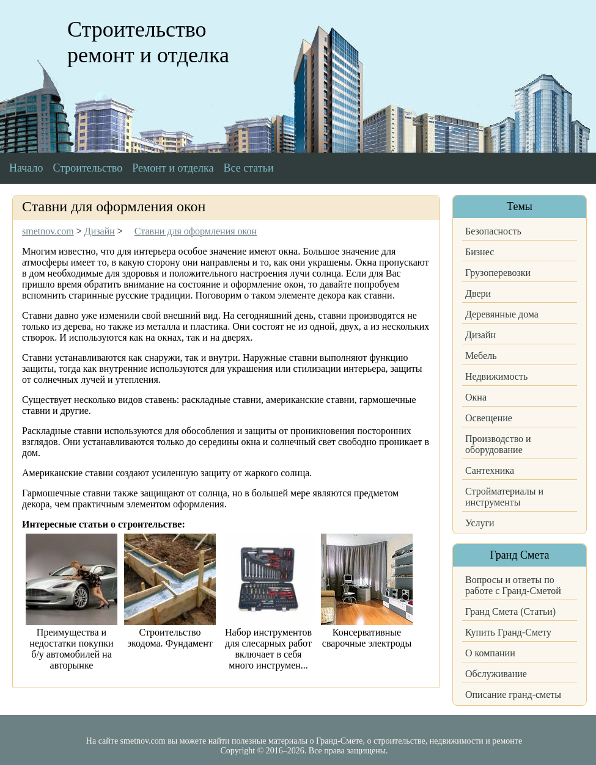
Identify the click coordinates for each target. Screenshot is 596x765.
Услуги (480, 523)
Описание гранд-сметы (513, 694)
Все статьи (249, 168)
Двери (478, 293)
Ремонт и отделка (172, 168)
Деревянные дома (502, 314)
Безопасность (493, 231)
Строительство (87, 168)
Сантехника (489, 470)
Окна (476, 397)
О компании (490, 653)
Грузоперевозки (498, 272)
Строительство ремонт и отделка (148, 42)
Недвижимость (496, 376)
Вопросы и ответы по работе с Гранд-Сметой (513, 585)
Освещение (488, 418)
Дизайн (480, 335)
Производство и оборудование (498, 444)
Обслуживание (496, 674)
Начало (26, 168)
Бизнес (479, 252)
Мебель (480, 355)
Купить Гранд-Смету (508, 632)
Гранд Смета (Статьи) (510, 611)
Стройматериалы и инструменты (504, 496)
